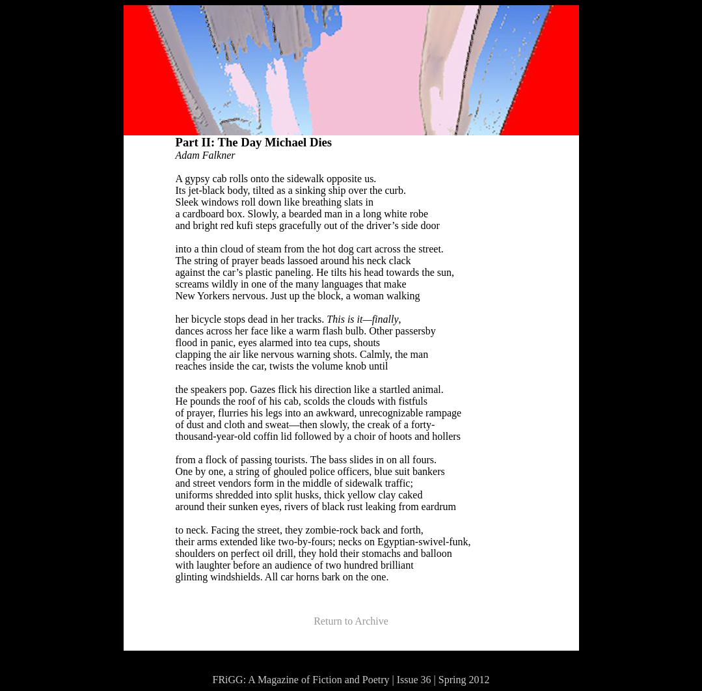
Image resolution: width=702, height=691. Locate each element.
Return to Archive (351, 621)
